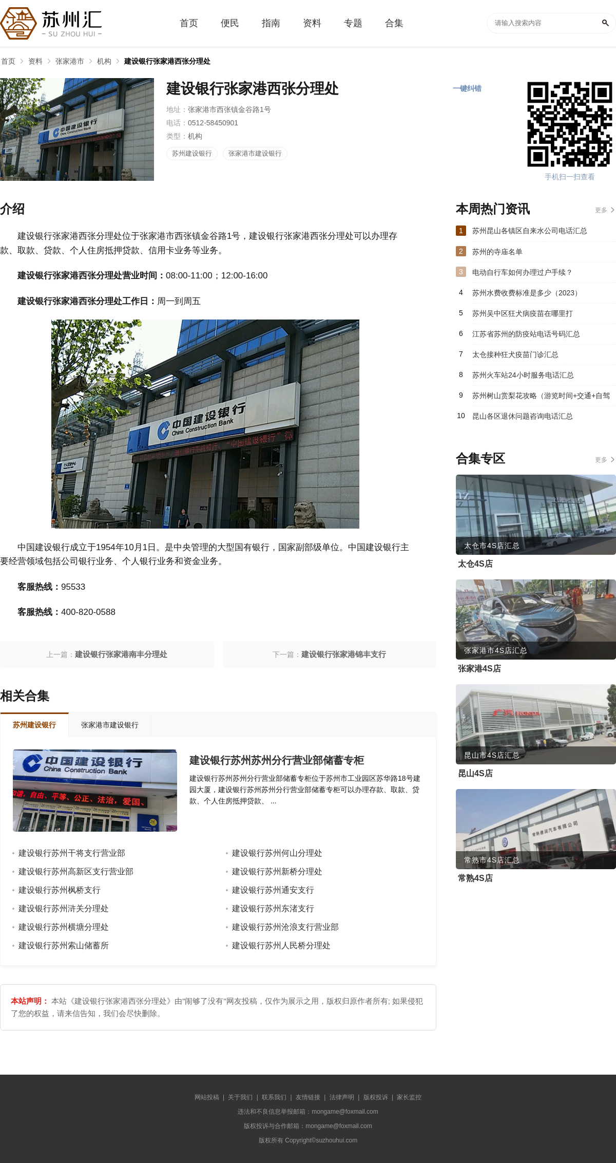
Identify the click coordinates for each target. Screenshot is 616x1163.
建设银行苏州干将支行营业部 (71, 853)
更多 (601, 210)
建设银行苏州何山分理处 (277, 853)
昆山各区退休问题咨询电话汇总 (522, 416)
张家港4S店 (479, 668)
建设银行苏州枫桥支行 (59, 890)
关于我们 (240, 1097)
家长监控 (409, 1097)
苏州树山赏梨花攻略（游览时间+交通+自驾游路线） (541, 398)
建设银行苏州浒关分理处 (63, 908)
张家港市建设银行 (255, 153)
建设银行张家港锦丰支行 (343, 654)
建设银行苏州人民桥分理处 (281, 945)
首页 (8, 61)
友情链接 (308, 1097)
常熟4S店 (475, 878)
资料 (35, 61)
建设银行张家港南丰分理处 (121, 654)
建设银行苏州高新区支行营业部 (75, 871)
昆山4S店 (475, 773)
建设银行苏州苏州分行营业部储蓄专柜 (276, 760)
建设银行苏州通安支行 (273, 890)
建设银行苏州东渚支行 (273, 908)
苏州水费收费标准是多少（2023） (527, 293)
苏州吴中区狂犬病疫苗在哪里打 (522, 313)
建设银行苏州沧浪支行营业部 (285, 927)
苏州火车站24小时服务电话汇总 (523, 375)
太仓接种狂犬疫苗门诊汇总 (515, 354)
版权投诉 (375, 1097)
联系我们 (274, 1097)
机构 (104, 61)
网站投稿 (207, 1097)
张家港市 (69, 61)
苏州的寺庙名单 (497, 252)
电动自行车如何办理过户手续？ (522, 272)
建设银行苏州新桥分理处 (277, 871)
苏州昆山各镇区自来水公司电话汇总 (529, 231)
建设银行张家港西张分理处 (167, 61)
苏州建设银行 (192, 153)
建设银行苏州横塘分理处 (63, 927)
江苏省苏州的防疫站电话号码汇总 (526, 334)
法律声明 (342, 1097)
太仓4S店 (475, 563)
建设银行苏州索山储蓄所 (63, 945)
